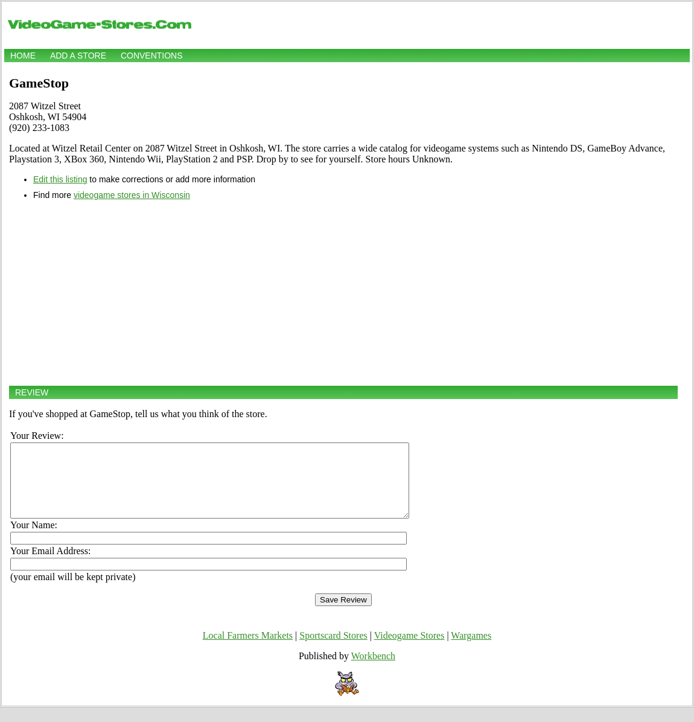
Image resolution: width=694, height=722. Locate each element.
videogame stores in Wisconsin (132, 195)
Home (23, 55)
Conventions (152, 55)
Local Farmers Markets (248, 650)
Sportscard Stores (333, 650)
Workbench (373, 670)
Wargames (471, 650)
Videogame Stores (409, 650)
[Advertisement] (343, 292)
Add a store (78, 55)
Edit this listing (60, 179)
